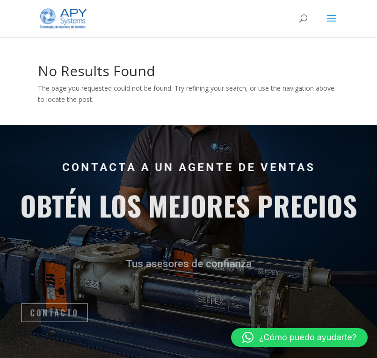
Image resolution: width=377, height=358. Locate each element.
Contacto (62, 312)
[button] (299, 337)
